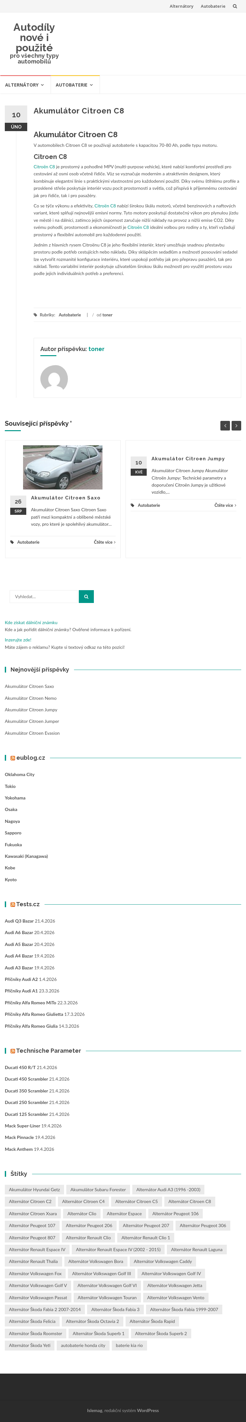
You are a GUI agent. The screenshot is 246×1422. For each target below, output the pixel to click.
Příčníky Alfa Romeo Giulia (31, 1026)
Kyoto (11, 879)
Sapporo (13, 832)
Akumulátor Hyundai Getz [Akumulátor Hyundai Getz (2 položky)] (34, 1189)
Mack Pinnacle (19, 1137)
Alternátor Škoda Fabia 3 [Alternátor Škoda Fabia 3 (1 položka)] (115, 1309)
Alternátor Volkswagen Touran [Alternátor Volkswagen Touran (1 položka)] (107, 1297)
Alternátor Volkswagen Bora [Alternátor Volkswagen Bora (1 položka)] (96, 1261)
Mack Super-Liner (22, 1125)
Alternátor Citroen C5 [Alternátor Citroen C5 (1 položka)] (136, 1201)
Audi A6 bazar (19, 932)
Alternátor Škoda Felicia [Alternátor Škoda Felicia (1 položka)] (32, 1321)
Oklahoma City (20, 774)
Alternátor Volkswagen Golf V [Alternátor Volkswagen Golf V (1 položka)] (38, 1285)
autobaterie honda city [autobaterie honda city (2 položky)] (83, 1345)
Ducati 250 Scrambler (26, 1102)
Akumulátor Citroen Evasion (32, 733)
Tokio (10, 786)
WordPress (148, 1410)
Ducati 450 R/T (20, 1067)
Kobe (10, 867)
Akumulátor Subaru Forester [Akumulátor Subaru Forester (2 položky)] (98, 1189)
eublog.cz (30, 757)
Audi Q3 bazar (19, 921)
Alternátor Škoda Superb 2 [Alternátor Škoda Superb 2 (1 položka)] (161, 1333)
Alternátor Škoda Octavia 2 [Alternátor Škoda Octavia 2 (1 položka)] (92, 1321)
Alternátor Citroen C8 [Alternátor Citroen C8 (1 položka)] (189, 1201)
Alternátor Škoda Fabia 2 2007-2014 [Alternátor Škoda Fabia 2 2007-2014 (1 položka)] (45, 1309)
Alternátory (181, 6)
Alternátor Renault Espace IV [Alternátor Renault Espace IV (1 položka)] (37, 1249)
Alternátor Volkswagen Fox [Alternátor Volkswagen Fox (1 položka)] (35, 1273)
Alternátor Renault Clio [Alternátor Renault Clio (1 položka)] (88, 1237)
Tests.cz (28, 904)
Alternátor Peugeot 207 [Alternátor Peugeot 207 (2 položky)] (146, 1225)
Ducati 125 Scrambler (26, 1114)
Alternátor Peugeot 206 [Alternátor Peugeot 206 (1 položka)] (89, 1225)
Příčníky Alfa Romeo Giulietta (34, 1014)
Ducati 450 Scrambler (26, 1079)
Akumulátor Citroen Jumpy (188, 459)
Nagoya (12, 821)
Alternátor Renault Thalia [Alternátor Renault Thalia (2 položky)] (33, 1261)
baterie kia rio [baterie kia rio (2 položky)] (129, 1345)
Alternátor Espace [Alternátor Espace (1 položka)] (124, 1213)
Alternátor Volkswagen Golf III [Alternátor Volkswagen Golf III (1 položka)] (101, 1273)
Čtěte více (105, 542)
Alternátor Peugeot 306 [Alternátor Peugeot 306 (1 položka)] (203, 1225)
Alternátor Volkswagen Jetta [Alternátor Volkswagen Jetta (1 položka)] (174, 1285)
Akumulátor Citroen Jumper (32, 721)
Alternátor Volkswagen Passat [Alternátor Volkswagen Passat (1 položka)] (38, 1297)
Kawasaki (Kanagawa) (26, 856)
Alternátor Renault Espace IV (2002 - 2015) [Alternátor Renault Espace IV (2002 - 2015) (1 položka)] (118, 1249)
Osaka (11, 809)
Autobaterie (213, 6)
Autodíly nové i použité (34, 37)
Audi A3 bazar (19, 967)
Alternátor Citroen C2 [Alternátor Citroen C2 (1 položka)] (30, 1201)
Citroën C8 (44, 166)
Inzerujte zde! (18, 639)
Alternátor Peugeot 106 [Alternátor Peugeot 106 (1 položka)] (175, 1213)
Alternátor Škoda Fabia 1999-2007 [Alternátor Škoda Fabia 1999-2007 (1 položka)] (184, 1309)
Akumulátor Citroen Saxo (66, 498)
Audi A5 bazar (19, 944)
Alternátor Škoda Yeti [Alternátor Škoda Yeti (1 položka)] (29, 1345)
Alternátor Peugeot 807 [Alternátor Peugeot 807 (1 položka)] (32, 1237)
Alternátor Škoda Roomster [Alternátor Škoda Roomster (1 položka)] (35, 1333)
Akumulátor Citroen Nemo (31, 698)
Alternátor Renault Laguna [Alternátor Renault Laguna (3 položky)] (196, 1249)
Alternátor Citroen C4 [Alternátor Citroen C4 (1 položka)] (83, 1201)
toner (107, 314)
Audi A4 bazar (19, 955)
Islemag (94, 1410)
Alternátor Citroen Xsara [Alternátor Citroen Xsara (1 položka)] (33, 1213)
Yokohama (15, 797)
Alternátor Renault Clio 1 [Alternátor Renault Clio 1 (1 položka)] (145, 1237)
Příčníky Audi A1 (21, 990)
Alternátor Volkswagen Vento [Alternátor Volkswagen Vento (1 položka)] (175, 1297)
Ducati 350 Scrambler (26, 1090)
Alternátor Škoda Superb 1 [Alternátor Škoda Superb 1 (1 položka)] (99, 1333)
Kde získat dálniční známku (31, 622)
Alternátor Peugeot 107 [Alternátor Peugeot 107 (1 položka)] (32, 1225)
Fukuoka (13, 844)
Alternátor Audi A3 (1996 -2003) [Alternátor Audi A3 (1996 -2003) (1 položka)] (168, 1189)
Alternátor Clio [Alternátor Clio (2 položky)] (81, 1213)
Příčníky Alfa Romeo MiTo (30, 1002)
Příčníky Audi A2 (21, 979)
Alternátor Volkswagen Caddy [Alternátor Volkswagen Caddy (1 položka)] (163, 1261)
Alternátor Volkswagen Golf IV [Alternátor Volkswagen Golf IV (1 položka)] (171, 1273)
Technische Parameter (48, 1050)
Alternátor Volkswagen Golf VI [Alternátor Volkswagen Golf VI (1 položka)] (107, 1285)
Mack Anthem (19, 1149)
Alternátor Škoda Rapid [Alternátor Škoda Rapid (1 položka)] (152, 1321)
